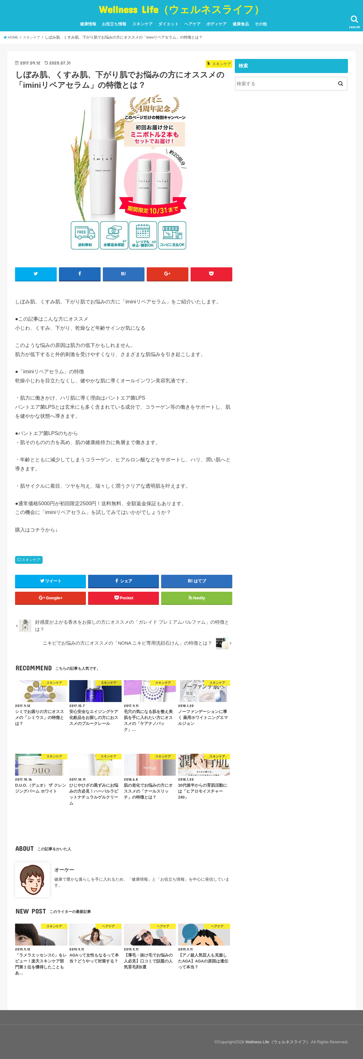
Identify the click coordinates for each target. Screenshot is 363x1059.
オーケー (64, 870)
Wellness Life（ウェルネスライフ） (181, 9)
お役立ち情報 (114, 24)
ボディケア (216, 24)
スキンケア (142, 24)
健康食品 (241, 24)
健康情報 (88, 24)
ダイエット (168, 24)
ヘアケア (192, 24)
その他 (261, 24)
